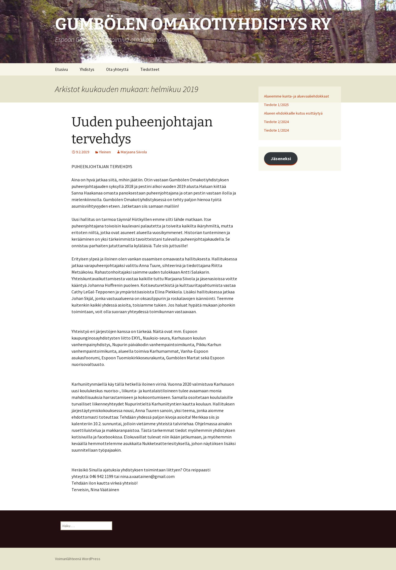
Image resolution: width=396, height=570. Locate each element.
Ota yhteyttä (117, 69)
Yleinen (105, 151)
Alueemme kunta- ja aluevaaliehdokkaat (296, 96)
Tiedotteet (150, 69)
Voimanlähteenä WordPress (77, 558)
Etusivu (61, 69)
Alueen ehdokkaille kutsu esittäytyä (293, 113)
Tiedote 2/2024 (276, 121)
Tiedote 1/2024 (276, 130)
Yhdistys (87, 69)
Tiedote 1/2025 (276, 104)
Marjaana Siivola (134, 151)
